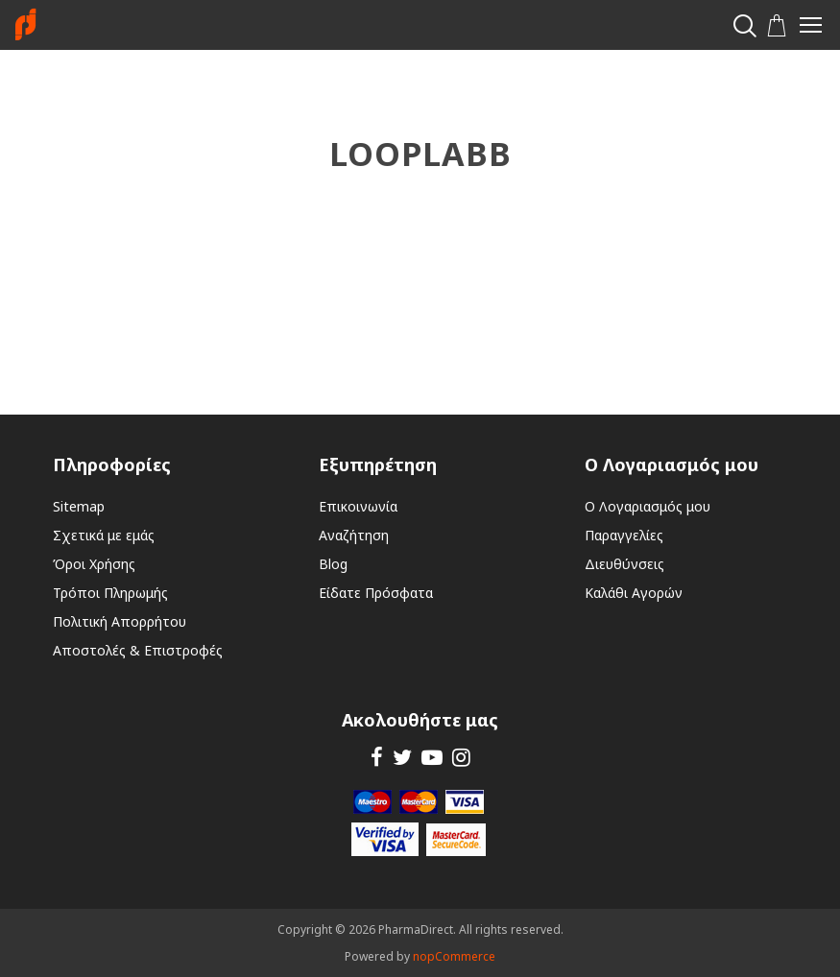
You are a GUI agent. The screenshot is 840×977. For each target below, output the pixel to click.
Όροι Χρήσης (94, 564)
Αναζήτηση (354, 535)
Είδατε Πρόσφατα (376, 593)
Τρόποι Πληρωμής (110, 593)
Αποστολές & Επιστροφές (138, 650)
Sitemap (79, 506)
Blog (333, 564)
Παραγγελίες (624, 535)
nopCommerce (454, 956)
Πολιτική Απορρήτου (119, 621)
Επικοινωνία (358, 506)
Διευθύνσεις (624, 564)
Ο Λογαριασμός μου (647, 506)
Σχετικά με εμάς (104, 535)
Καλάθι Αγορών (634, 593)
